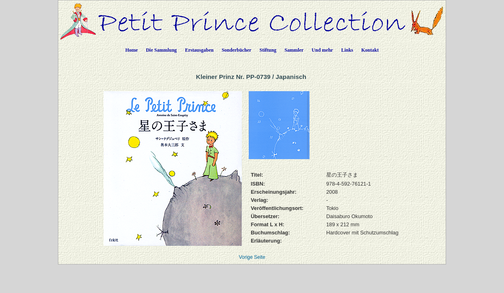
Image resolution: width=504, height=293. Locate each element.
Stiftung (267, 50)
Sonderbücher (237, 50)
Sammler (294, 50)
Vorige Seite (252, 257)
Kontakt (370, 50)
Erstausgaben (199, 50)
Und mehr (322, 50)
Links (347, 50)
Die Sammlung (161, 50)
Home (131, 50)
